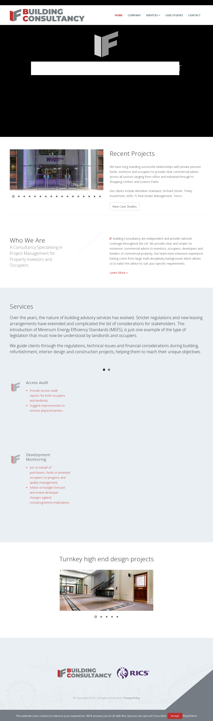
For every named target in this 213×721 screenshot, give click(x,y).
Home (119, 15)
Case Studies (174, 15)
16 (94, 196)
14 (83, 196)
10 (62, 196)
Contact (194, 15)
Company (134, 15)
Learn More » (119, 273)
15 (89, 196)
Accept (175, 716)
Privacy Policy (132, 698)
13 (78, 196)
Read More (190, 716)
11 (67, 196)
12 (73, 196)
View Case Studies (124, 206)
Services (152, 15)
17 (100, 196)
